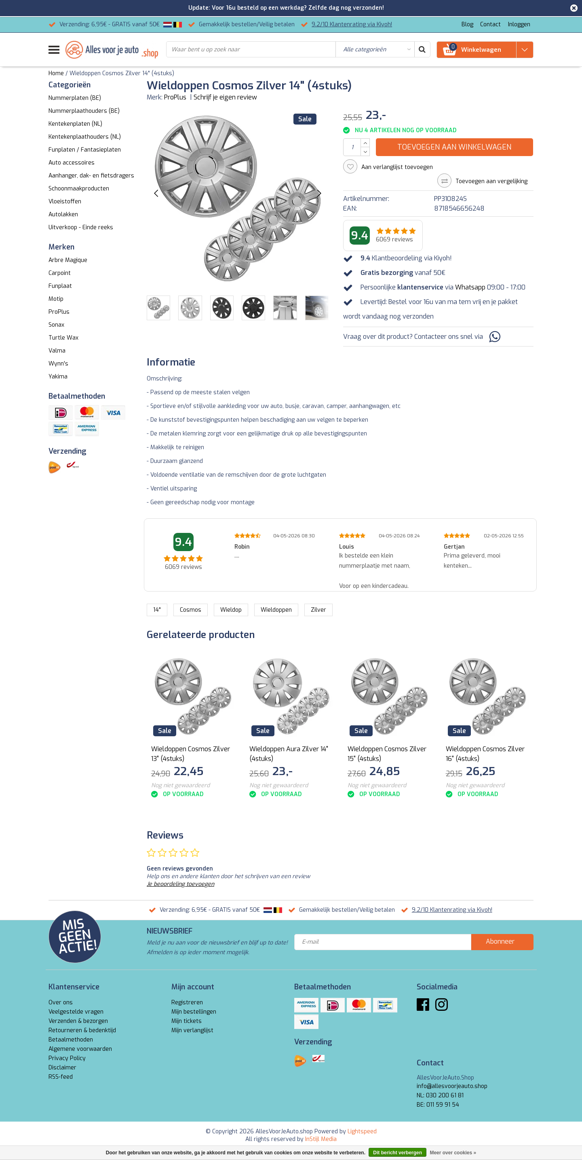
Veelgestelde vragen (75, 1012)
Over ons (60, 1002)
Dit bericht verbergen (397, 1153)
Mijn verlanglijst (192, 1030)
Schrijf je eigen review (225, 97)
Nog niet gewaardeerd (180, 785)
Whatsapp (470, 287)
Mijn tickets (186, 1021)
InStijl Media (321, 1139)
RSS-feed (60, 1077)
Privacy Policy (67, 1058)
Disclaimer (62, 1067)
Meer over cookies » (453, 1153)
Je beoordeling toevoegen (180, 884)
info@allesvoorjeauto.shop (452, 1086)
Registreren (187, 1002)
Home (56, 73)
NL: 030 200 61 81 (440, 1095)
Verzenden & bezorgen (78, 1021)
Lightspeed (362, 1131)
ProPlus (175, 97)
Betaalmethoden (70, 1040)
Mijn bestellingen (193, 1012)
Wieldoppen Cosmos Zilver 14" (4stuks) (122, 73)
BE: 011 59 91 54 (438, 1105)
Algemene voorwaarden (80, 1049)
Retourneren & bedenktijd (82, 1030)
